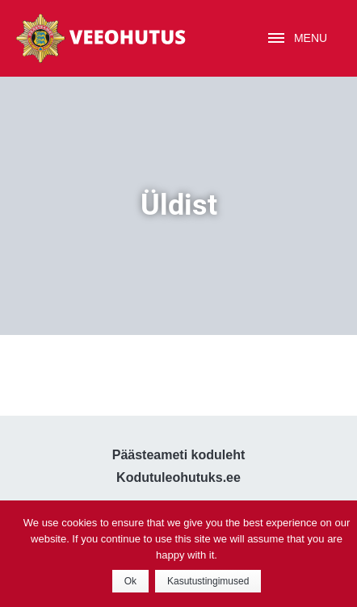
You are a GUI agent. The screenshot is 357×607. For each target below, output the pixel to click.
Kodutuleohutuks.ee (178, 477)
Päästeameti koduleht (179, 455)
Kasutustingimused (208, 581)
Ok (130, 581)
